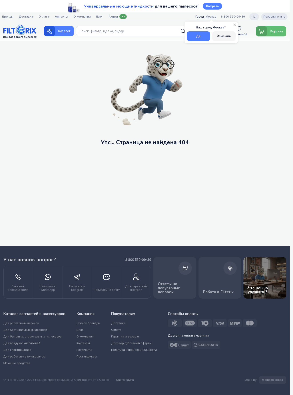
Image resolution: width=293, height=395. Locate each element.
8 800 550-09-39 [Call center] (232, 16)
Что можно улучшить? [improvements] (264, 278)
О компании (83, 16)
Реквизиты (84, 349)
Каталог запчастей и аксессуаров (34, 314)
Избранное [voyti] (238, 31)
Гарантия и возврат (125, 336)
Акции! (119, 16)
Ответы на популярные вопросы (175, 278)
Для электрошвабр (17, 349)
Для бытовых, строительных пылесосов (32, 336)
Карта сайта (125, 380)
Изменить (224, 36)
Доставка (27, 16)
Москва (210, 16)
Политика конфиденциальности (134, 349)
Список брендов (88, 323)
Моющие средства (16, 363)
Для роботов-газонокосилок (24, 356)
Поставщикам (86, 356)
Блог (100, 16)
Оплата (45, 16)
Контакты (62, 16)
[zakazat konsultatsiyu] (18, 282)
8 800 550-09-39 (138, 259)
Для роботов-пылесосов (21, 323)
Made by (265, 380)
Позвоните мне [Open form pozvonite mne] (273, 16)
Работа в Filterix (220, 278)
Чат (253, 16)
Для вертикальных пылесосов (25, 329)
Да (198, 36)
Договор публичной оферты (131, 343)
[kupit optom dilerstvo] (136, 282)
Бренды (8, 16)
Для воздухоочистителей (21, 343)
